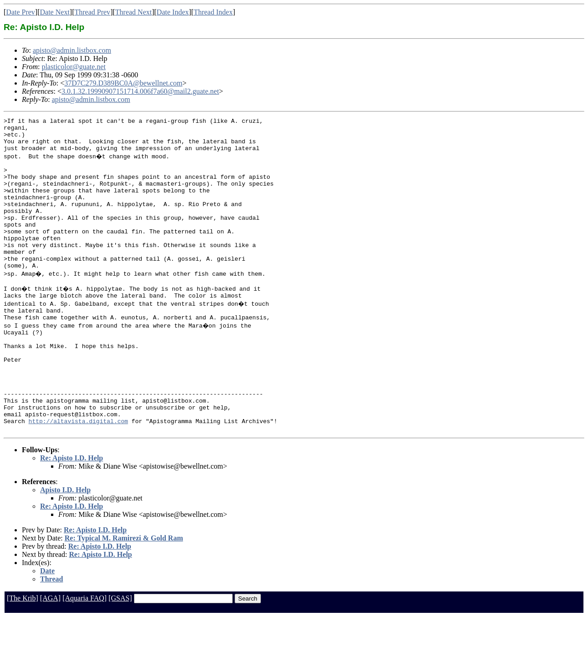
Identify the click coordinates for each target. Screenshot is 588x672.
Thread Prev (92, 12)
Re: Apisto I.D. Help (71, 512)
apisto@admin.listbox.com (72, 50)
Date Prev (20, 12)
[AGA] (50, 653)
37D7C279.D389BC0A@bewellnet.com (123, 83)
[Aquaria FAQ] (84, 653)
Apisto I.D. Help (65, 544)
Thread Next (133, 12)
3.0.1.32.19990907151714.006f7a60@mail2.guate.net (140, 91)
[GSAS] (120, 653)
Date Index (173, 12)
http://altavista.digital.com (78, 474)
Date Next (55, 12)
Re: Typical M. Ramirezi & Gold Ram (124, 592)
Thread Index (213, 12)
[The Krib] (22, 653)
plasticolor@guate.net (73, 67)
